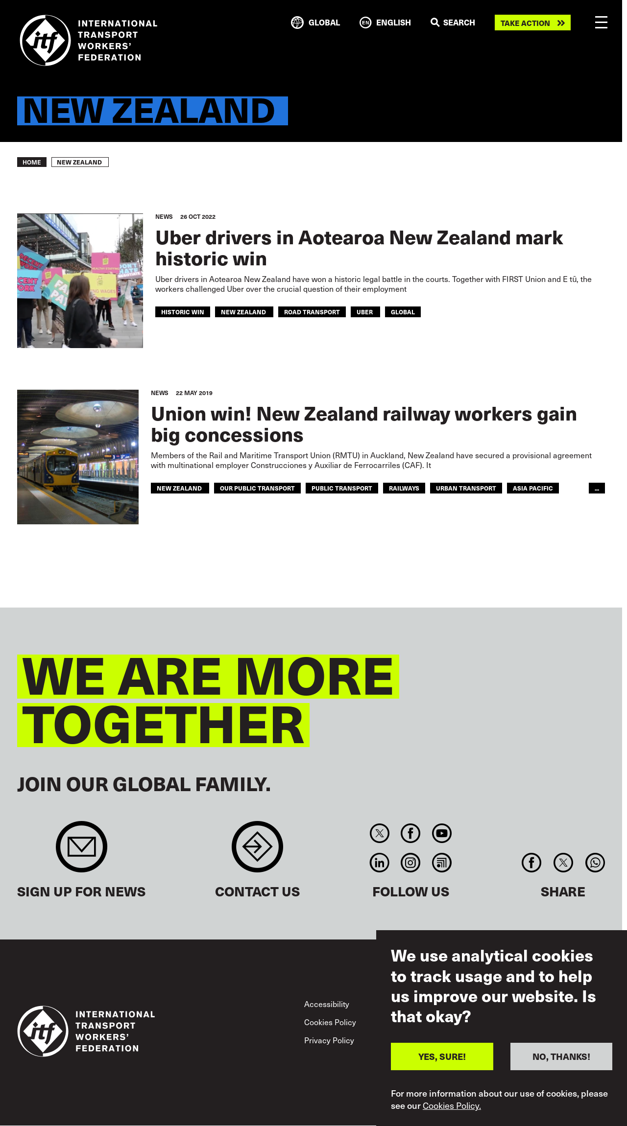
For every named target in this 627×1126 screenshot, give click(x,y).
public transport (342, 488)
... (597, 488)
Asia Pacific (533, 488)
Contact (257, 851)
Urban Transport (466, 488)
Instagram (410, 862)
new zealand (244, 311)
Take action (525, 23)
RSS (441, 862)
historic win (182, 311)
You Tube (441, 833)
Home (32, 162)
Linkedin (379, 862)
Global (403, 311)
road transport (312, 311)
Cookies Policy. (452, 1109)
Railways (404, 488)
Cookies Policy (330, 1022)
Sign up (81, 851)
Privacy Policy (329, 1040)
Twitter (379, 833)
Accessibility (326, 1004)
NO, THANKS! (561, 1061)
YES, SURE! (442, 1061)
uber (365, 311)
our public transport (257, 488)
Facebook (410, 833)
